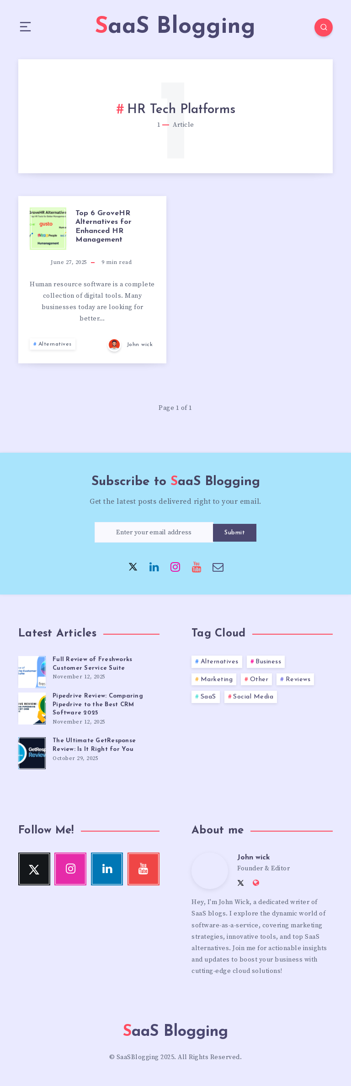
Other (259, 679)
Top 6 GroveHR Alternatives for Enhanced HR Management (103, 226)
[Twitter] (133, 566)
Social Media (253, 696)
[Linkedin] (154, 566)
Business (268, 661)
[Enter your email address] (154, 532)
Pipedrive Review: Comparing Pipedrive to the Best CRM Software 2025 (98, 704)
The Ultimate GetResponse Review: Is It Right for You (94, 745)
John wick (253, 857)
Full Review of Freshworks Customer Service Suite (92, 664)
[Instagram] (175, 566)
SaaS (208, 696)
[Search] (323, 27)
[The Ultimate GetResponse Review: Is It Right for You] (32, 751)
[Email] (218, 566)
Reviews (298, 679)
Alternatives (55, 344)
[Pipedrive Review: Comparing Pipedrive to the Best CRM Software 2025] (32, 707)
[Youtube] (197, 566)
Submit (234, 533)
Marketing (217, 679)
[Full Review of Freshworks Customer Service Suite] (32, 670)
